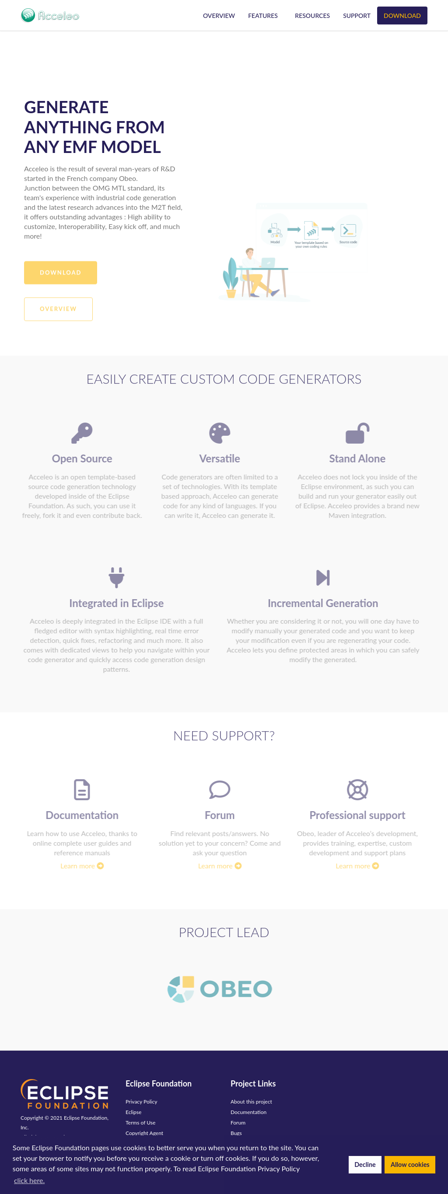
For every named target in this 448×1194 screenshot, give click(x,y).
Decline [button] (365, 1164)
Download (402, 15)
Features (263, 15)
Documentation (248, 1112)
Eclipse (133, 1112)
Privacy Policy (141, 1101)
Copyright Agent (144, 1133)
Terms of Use (140, 1122)
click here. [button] (29, 1180)
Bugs (236, 1133)
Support (357, 15)
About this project (251, 1101)
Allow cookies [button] (410, 1164)
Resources (312, 15)
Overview (219, 15)
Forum (238, 1122)
